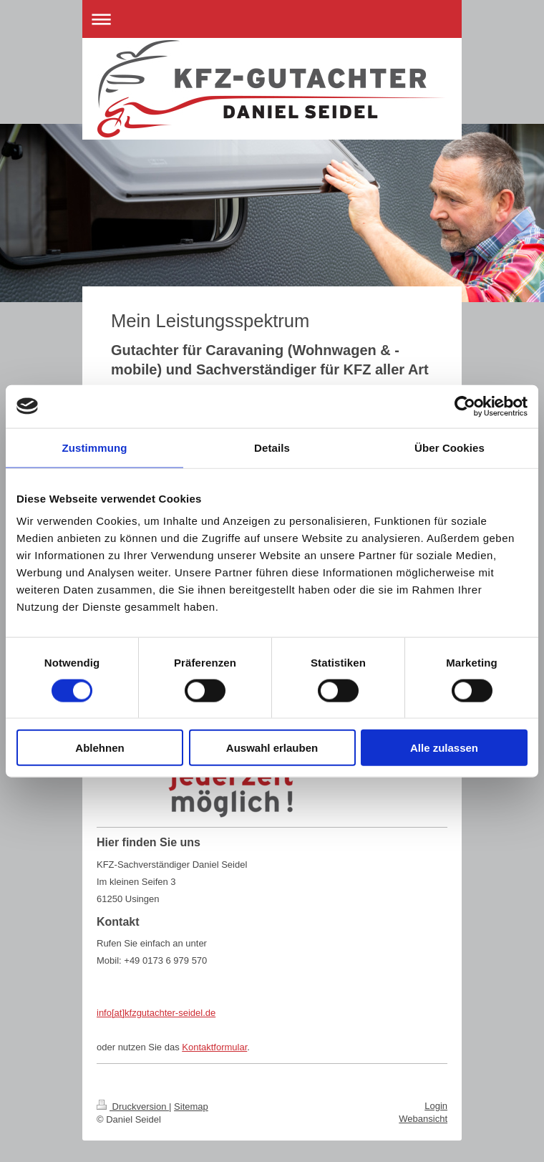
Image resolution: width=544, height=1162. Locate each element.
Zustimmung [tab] (94, 447)
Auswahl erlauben (272, 748)
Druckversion (133, 1106)
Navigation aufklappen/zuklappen (272, 19)
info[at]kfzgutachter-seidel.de (156, 1012)
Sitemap (191, 1106)
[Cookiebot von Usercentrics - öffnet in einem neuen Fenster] (465, 406)
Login (435, 1105)
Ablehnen (99, 748)
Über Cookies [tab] (449, 447)
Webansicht (423, 1118)
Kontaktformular (214, 1047)
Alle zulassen (444, 748)
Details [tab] (272, 447)
